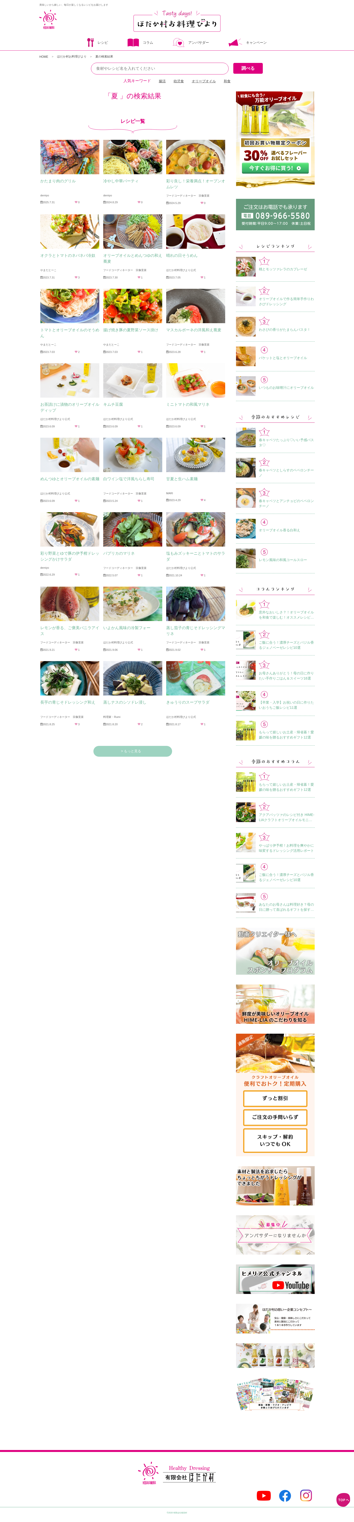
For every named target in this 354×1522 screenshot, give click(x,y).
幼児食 (179, 81)
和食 (227, 81)
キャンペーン (248, 43)
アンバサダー (191, 43)
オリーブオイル (204, 81)
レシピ (97, 43)
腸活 (162, 81)
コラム (140, 43)
